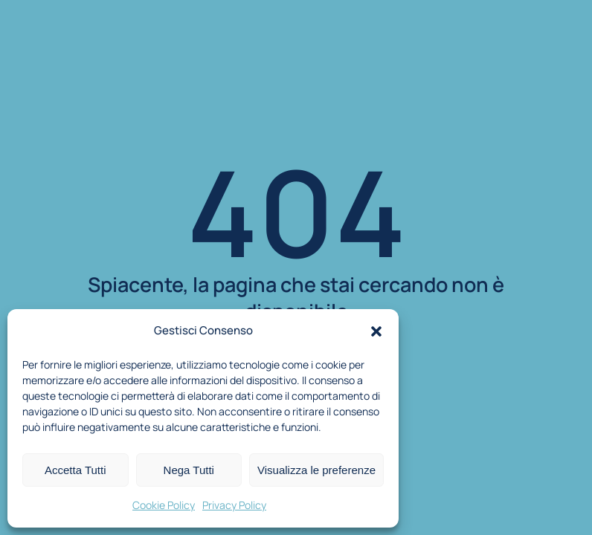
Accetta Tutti (75, 470)
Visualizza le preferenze (316, 470)
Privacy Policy (234, 505)
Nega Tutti (189, 470)
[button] (376, 331)
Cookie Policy (163, 505)
